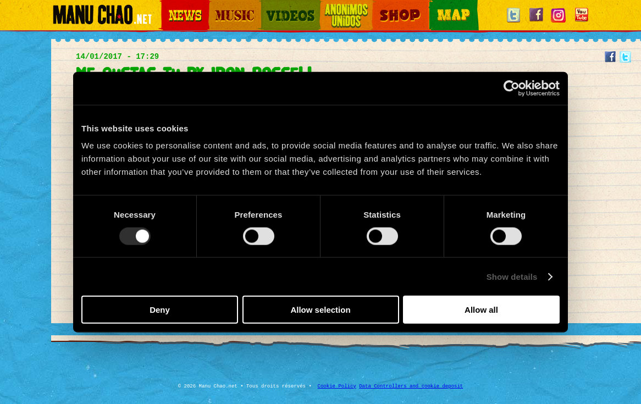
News (168, 6)
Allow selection (320, 309)
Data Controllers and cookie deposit (411, 386)
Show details (512, 276)
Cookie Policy (337, 386)
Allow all (481, 309)
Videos (271, 6)
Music (217, 6)
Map (436, 6)
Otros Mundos (340, 6)
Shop (379, 6)
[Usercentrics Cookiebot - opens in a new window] (511, 88)
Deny (160, 309)
